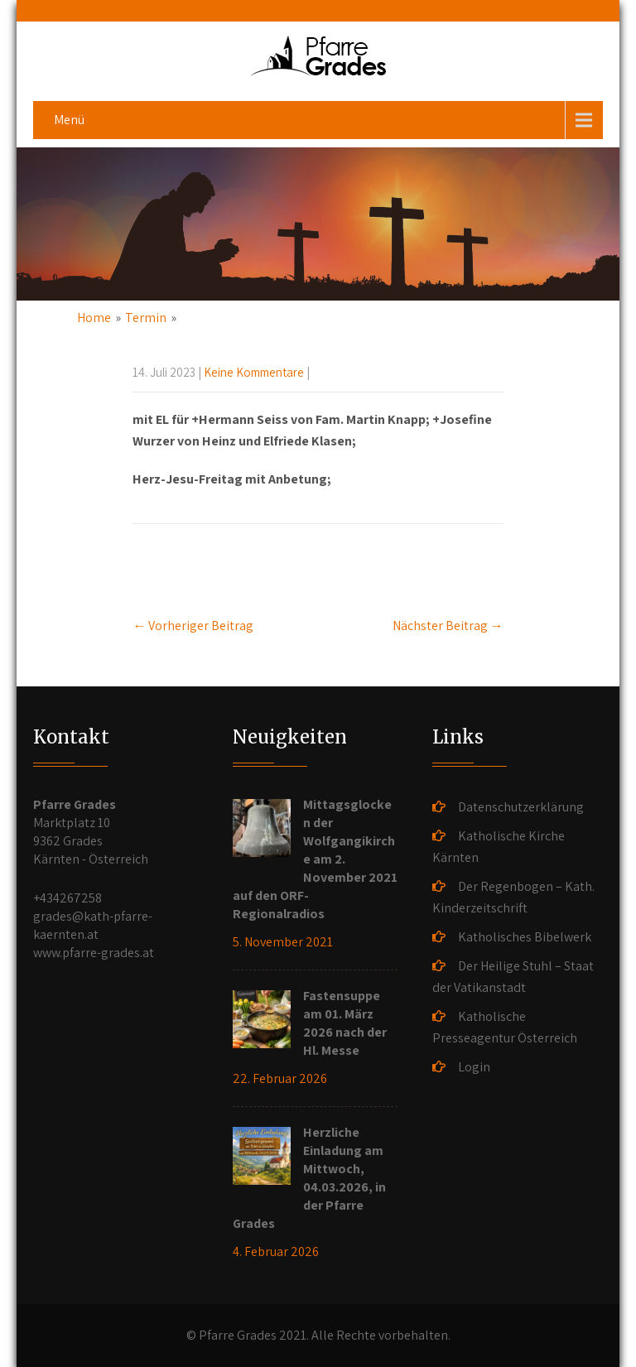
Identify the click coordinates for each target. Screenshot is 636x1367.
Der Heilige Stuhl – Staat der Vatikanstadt (513, 976)
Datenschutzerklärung (521, 807)
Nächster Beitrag (448, 625)
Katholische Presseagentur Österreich (504, 1027)
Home (94, 317)
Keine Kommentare (254, 372)
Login (474, 1067)
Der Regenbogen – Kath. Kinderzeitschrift (513, 897)
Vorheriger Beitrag (192, 625)
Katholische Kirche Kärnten (498, 846)
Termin (145, 317)
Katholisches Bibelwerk (524, 937)
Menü (69, 119)
